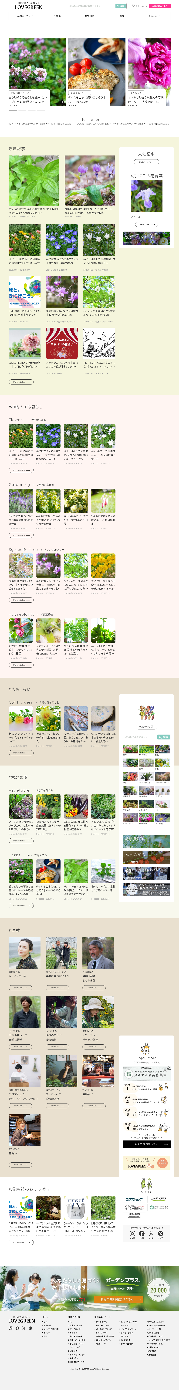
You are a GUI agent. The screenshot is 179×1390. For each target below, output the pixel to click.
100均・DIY (124, 1325)
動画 (44, 1336)
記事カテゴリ (23, 15)
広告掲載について (155, 1336)
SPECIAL (24, 322)
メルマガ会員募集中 (156, 1325)
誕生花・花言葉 (75, 1325)
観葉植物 (72, 1351)
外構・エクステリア (76, 1361)
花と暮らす (136, 92)
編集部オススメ (27, 373)
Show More (145, 161)
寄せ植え (72, 1332)
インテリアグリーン (127, 1329)
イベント (46, 1332)
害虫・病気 (73, 1358)
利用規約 (151, 1351)
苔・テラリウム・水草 (128, 1321)
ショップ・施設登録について (159, 1340)
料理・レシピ (74, 1347)
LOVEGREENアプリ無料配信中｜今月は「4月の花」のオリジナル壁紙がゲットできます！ (125, 123)
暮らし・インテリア (103, 1325)
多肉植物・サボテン (76, 1354)
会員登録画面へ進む (147, 1037)
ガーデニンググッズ (103, 1329)
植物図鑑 (89, 15)
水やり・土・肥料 (126, 1343)
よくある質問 (153, 1332)
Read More (144, 224)
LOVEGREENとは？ (155, 1321)
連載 (122, 15)
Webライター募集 (155, 1343)
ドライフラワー (101, 1332)
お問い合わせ (153, 1347)
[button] (13, 110)
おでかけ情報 (101, 1321)
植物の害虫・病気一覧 (104, 1336)
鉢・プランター (125, 1340)
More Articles (19, 382)
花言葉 (57, 15)
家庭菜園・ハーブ (20, 92)
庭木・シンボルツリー (66, 322)
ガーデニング (74, 1329)
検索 (120, 6)
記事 (44, 1321)
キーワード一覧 (154, 1329)
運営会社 (151, 1354)
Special (153, 15)
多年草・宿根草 (102, 270)
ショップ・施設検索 (50, 1329)
